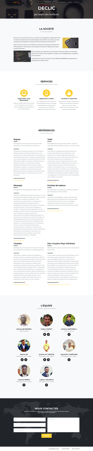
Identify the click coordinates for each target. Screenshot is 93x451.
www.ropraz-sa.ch (19, 180)
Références (62, 3)
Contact (76, 3)
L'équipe (69, 3)
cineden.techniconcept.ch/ (21, 284)
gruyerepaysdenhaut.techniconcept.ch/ (58, 284)
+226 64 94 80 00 (65, 448)
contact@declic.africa (54, 448)
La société (48, 3)
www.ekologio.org (19, 240)
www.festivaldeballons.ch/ (55, 210)
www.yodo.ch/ (51, 182)
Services (55, 3)
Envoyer (46, 435)
